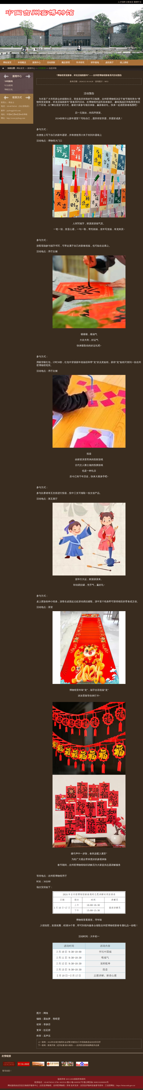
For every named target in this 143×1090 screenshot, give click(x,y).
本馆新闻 (42, 68)
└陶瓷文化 (8, 89)
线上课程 (124, 62)
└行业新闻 (8, 85)
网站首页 (7, 62)
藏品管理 (66, 62)
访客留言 (130, 2)
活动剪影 (51, 62)
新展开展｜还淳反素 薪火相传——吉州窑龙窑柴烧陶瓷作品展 (73, 1045)
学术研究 (80, 62)
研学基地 (95, 62)
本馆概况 (22, 62)
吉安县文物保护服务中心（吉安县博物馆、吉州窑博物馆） (42, 1085)
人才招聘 (121, 2)
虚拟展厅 (109, 62)
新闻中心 (36, 62)
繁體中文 (138, 2)
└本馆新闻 (8, 81)
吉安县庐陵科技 (87, 1085)
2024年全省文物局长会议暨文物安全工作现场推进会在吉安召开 (74, 1042)
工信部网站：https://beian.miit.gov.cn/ (120, 1085)
